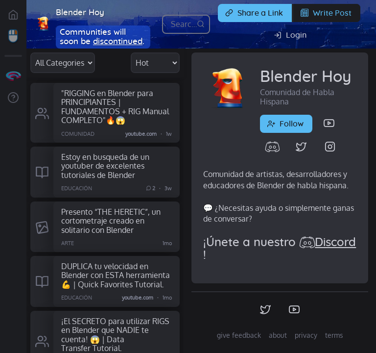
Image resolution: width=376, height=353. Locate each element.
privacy (306, 335)
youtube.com (141, 133)
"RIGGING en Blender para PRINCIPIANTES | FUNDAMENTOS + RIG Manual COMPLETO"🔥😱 (115, 106)
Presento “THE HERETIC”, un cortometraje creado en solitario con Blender (111, 220)
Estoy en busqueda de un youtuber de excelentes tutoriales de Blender (105, 165)
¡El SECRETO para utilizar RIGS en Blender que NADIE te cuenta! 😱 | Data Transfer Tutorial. (115, 334)
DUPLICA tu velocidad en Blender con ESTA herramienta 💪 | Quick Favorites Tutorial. (115, 275)
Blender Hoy (80, 12)
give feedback (239, 335)
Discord (335, 243)
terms (334, 335)
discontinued (117, 41)
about (278, 335)
